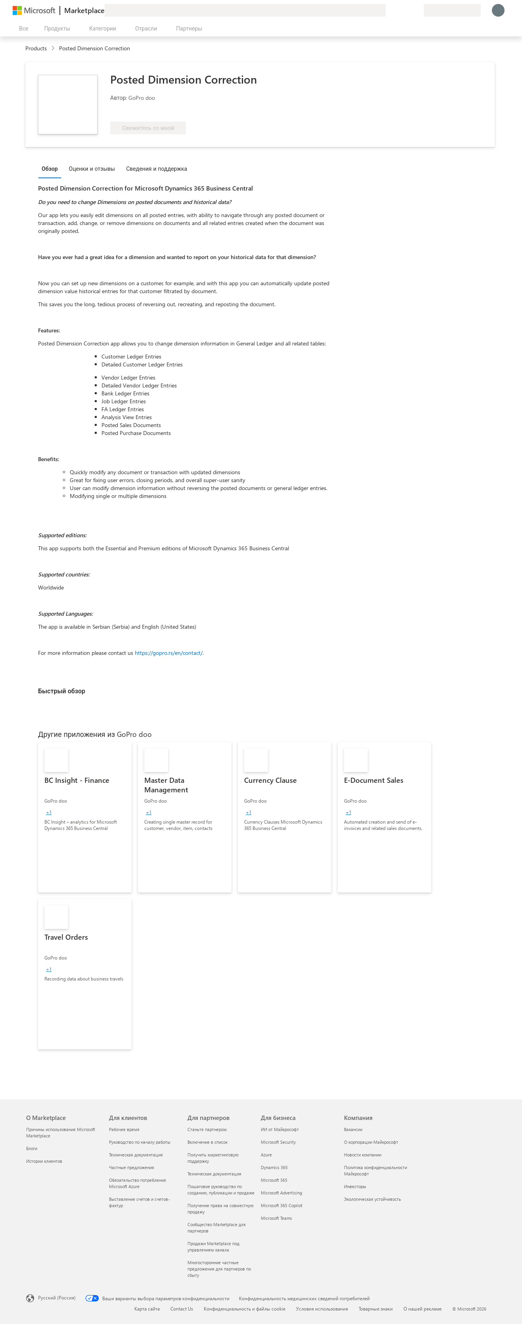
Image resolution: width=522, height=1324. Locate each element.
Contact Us (181, 1308)
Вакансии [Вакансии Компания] (353, 1129)
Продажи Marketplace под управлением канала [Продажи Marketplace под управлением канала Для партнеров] (213, 1246)
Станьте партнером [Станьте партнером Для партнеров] (207, 1129)
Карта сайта (147, 1308)
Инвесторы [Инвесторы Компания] (355, 1186)
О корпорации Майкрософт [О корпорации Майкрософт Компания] (371, 1142)
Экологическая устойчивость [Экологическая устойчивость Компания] (372, 1199)
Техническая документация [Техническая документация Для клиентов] (136, 1155)
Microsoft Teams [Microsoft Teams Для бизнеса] (276, 1218)
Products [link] (36, 48)
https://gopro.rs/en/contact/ (169, 652)
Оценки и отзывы (92, 168)
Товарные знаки (376, 1308)
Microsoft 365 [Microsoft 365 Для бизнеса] (274, 1180)
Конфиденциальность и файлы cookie (244, 1308)
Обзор (50, 168)
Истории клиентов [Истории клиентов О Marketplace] (44, 1161)
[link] (85, 817)
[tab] (51, 168)
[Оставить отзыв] (389, 10)
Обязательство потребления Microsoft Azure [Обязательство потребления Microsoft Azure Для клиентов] (137, 1183)
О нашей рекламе (422, 1308)
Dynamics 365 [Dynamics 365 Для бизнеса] (274, 1167)
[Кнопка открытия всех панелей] (22, 28)
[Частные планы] (417, 10)
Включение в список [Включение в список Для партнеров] (207, 1142)
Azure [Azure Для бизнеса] (266, 1155)
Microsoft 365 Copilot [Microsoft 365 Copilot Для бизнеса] (281, 1205)
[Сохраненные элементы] (408, 10)
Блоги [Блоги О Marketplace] (31, 1148)
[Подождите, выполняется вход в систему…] (498, 10)
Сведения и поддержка (156, 168)
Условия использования (322, 1308)
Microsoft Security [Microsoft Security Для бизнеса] (278, 1142)
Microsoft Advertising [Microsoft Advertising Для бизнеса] (281, 1193)
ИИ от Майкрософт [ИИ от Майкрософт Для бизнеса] (280, 1129)
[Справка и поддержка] (398, 10)
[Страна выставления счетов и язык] (452, 10)
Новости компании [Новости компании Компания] (362, 1155)
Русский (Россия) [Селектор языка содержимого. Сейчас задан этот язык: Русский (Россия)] (57, 1297)
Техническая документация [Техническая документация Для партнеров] (214, 1174)
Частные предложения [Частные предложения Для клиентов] (131, 1167)
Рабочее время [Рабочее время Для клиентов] (124, 1129)
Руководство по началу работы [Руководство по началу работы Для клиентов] (139, 1142)
